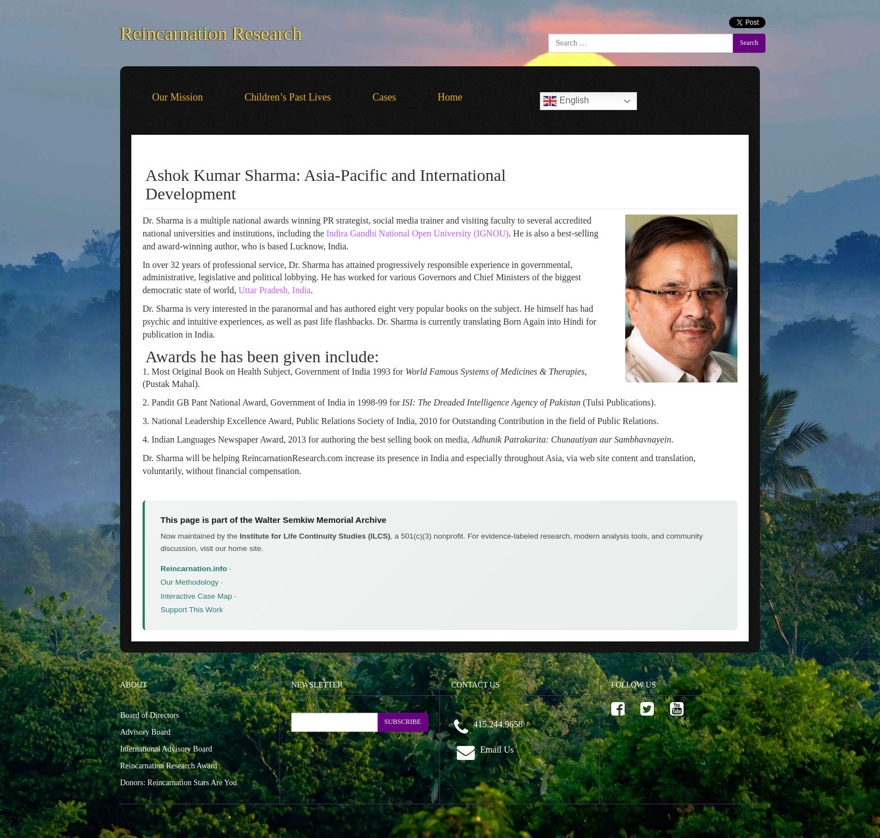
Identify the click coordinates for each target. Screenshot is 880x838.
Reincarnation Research (211, 31)
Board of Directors (149, 715)
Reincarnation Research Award (168, 766)
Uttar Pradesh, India (274, 290)
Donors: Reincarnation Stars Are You (178, 782)
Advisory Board (145, 732)
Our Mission (177, 97)
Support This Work (192, 609)
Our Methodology (190, 582)
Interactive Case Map (196, 596)
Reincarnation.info (194, 568)
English (566, 101)
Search (749, 43)
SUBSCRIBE (402, 722)
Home (450, 97)
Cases (384, 97)
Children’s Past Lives (288, 97)
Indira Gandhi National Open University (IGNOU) (418, 233)
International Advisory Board (166, 749)
